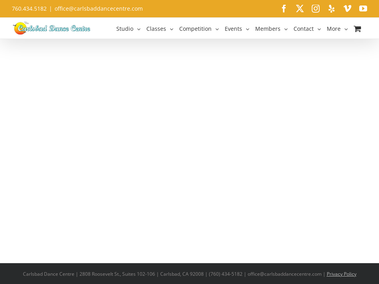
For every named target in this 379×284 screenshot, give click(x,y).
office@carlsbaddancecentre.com (99, 8)
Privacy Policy (341, 274)
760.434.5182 (29, 8)
